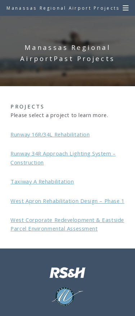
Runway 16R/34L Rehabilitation (50, 134)
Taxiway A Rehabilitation (42, 181)
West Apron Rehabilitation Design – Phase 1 (67, 200)
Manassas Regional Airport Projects (63, 8)
